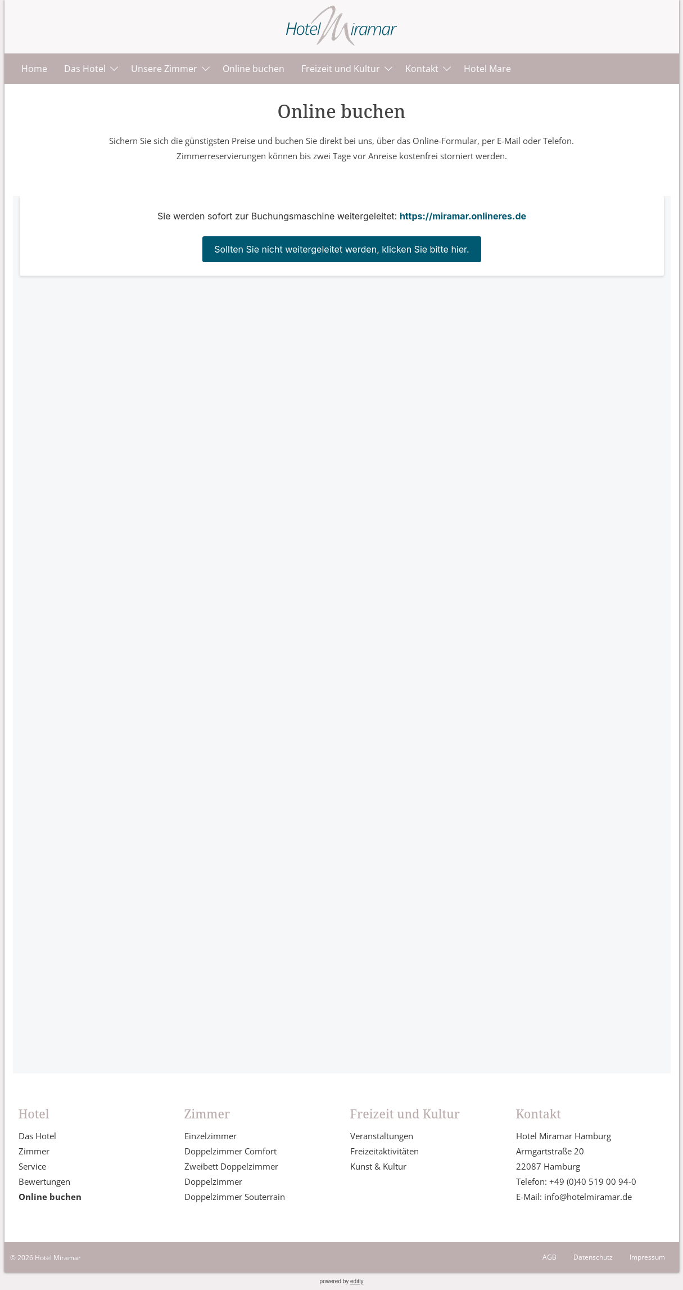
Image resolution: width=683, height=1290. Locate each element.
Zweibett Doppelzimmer (231, 1166)
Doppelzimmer (213, 1181)
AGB (549, 1257)
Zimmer (34, 1151)
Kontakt (421, 68)
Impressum (647, 1257)
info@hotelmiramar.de (588, 1196)
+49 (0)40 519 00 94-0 (592, 1181)
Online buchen (253, 68)
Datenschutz (593, 1257)
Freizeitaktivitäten (384, 1151)
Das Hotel (85, 68)
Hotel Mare (487, 68)
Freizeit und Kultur (340, 68)
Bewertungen (44, 1181)
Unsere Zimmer (164, 68)
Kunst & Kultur (378, 1166)
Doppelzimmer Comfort (230, 1151)
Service (32, 1166)
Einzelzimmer (210, 1135)
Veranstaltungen (381, 1135)
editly (356, 1281)
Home (34, 68)
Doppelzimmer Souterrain (234, 1196)
